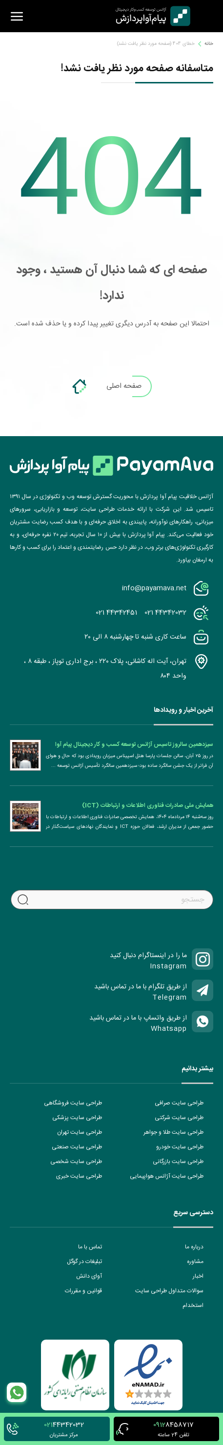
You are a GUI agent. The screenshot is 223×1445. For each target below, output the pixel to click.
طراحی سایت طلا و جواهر (173, 1132)
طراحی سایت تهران (79, 1132)
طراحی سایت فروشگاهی (73, 1103)
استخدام (192, 1305)
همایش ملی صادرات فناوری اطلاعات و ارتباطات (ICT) (147, 805)
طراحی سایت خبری (79, 1176)
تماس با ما (90, 1247)
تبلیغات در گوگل (84, 1261)
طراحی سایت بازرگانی (178, 1161)
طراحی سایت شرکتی (179, 1118)
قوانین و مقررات (83, 1291)
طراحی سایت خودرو (179, 1147)
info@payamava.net (154, 588)
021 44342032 (165, 613)
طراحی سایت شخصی (76, 1161)
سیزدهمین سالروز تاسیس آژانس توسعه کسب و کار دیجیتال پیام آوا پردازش (134, 744)
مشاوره (195, 1261)
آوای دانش (89, 1276)
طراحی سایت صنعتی (77, 1147)
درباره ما (194, 1247)
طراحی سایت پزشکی (77, 1118)
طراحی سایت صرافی (179, 1103)
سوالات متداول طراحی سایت (169, 1291)
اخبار (198, 1276)
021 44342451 (116, 613)
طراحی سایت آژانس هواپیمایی (166, 1176)
